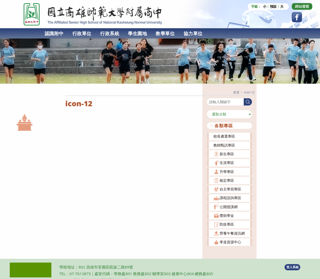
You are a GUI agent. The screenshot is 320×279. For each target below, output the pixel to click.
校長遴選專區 (224, 135)
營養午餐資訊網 (232, 232)
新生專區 (227, 153)
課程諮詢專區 (230, 197)
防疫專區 (227, 224)
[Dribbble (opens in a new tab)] (302, 6)
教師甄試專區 (224, 144)
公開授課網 (229, 206)
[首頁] (236, 92)
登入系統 (292, 266)
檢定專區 (227, 179)
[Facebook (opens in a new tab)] (297, 17)
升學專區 (227, 171)
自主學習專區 (230, 188)
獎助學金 (227, 215)
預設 (273, 6)
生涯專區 (227, 162)
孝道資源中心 (230, 241)
